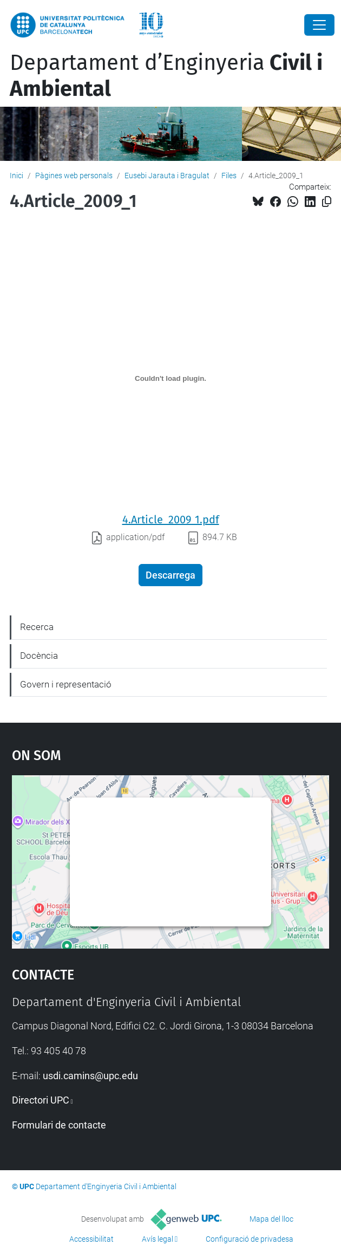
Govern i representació (66, 684)
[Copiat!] (326, 202)
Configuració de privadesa (249, 1239)
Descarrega (170, 575)
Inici (16, 175)
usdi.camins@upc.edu (90, 1075)
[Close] (319, 25)
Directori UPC (40, 1100)
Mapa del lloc (271, 1219)
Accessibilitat (91, 1239)
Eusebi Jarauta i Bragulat (166, 175)
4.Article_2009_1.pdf (170, 519)
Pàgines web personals (74, 175)
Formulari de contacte (59, 1125)
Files (229, 175)
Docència (39, 655)
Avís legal (157, 1239)
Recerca (37, 626)
